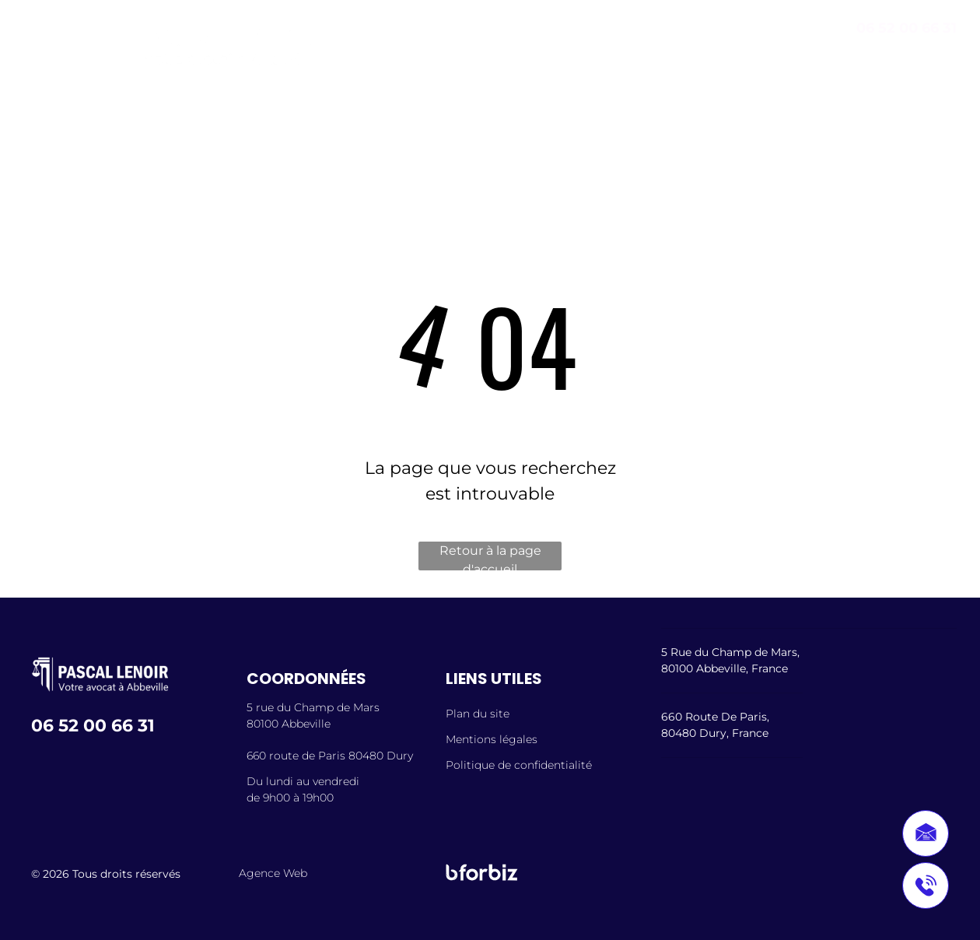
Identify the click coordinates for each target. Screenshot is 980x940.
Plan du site (477, 714)
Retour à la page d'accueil (490, 556)
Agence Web (273, 873)
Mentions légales (491, 739)
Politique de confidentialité (519, 765)
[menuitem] (201, 121)
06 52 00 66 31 (906, 28)
